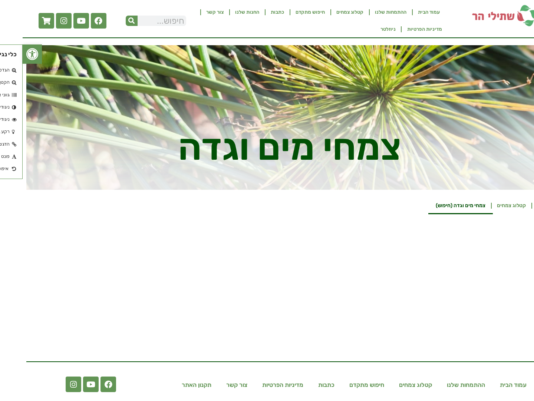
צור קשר (192, 12)
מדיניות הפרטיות (402, 29)
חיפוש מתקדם (287, 12)
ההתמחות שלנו (368, 12)
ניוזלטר (365, 29)
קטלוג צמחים (327, 12)
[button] (9, 54)
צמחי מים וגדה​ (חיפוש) (438, 205)
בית (519, 205)
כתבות (254, 12)
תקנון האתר (174, 384)
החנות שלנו (224, 12)
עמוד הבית (406, 12)
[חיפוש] (109, 21)
